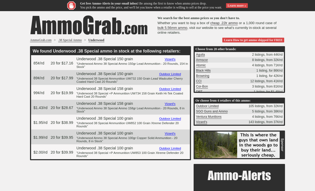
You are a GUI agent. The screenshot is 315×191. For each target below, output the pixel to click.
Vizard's (170, 59)
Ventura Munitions (209, 117)
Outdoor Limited (170, 74)
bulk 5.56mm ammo (172, 28)
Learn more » (237, 5)
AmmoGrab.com (41, 40)
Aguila (200, 55)
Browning (202, 76)
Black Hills (203, 70)
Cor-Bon (202, 86)
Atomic (201, 65)
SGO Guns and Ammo (212, 111)
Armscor (202, 60)
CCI (199, 81)
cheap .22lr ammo (224, 23)
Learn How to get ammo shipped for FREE (253, 40)
